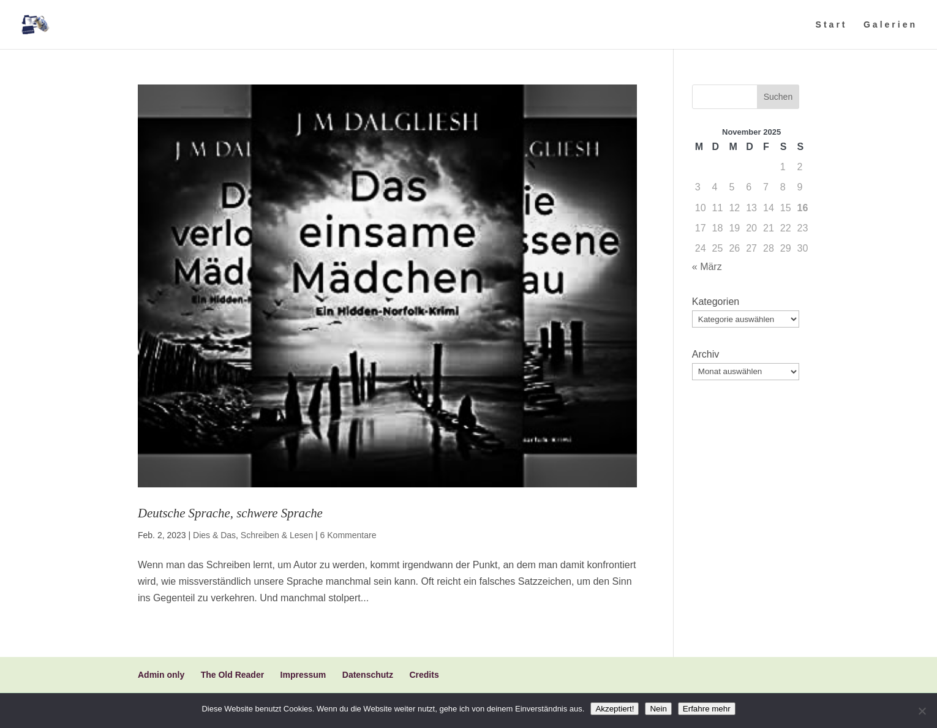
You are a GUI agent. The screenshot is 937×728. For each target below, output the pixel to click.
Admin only (161, 675)
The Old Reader (232, 675)
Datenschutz (367, 675)
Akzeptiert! (614, 708)
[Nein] (922, 711)
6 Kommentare (348, 535)
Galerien (890, 24)
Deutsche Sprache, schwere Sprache (230, 513)
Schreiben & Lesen (277, 535)
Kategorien (715, 301)
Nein (658, 708)
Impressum (303, 675)
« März (707, 266)
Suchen (778, 97)
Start (832, 24)
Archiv (705, 354)
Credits (423, 675)
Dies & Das (214, 535)
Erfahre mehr (707, 708)
